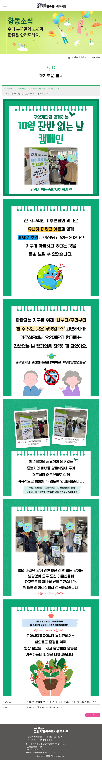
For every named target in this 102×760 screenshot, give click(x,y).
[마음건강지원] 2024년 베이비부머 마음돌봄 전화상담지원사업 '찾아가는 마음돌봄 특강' (62, 701)
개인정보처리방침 (34, 736)
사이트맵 (32, 739)
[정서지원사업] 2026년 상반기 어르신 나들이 (45, 707)
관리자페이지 (46, 739)
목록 (93, 714)
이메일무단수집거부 (55, 736)
